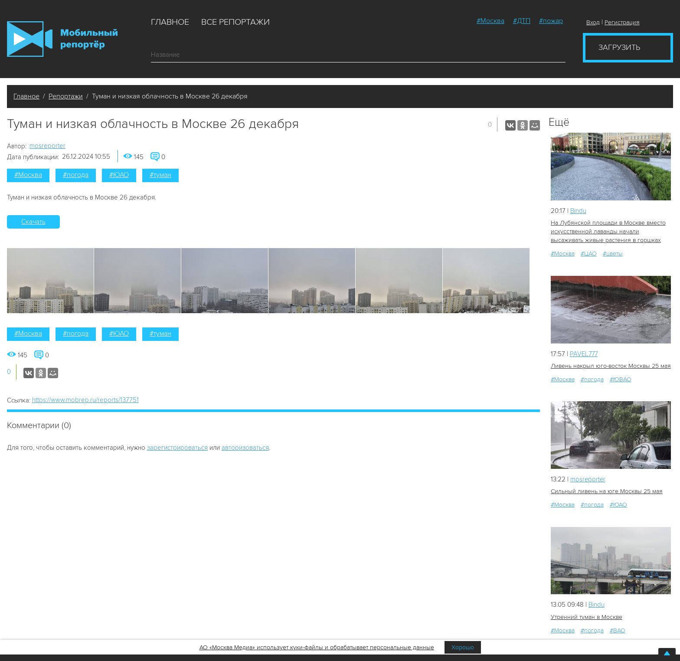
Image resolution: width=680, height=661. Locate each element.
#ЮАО (119, 174)
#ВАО (617, 630)
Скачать (33, 222)
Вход (593, 22)
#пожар (551, 20)
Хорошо (462, 647)
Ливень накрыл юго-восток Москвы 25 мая (611, 366)
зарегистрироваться (177, 448)
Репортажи (66, 96)
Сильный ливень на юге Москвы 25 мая (607, 491)
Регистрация (622, 22)
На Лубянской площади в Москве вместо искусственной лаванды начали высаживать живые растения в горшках (608, 231)
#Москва (490, 20)
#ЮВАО (620, 379)
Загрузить (619, 47)
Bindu (578, 211)
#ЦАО (589, 253)
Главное (170, 22)
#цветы (613, 253)
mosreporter (47, 146)
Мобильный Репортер (62, 39)
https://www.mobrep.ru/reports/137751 (85, 400)
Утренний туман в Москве (586, 617)
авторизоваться (245, 448)
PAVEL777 (584, 353)
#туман (160, 174)
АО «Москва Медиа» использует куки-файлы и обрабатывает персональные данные (316, 647)
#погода (75, 174)
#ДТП (521, 20)
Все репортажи (235, 22)
